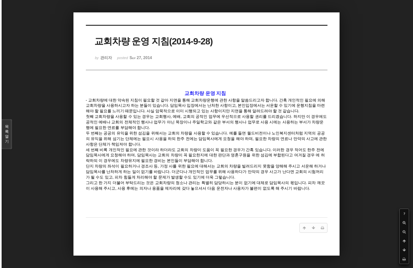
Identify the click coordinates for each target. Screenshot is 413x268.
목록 (7, 134)
